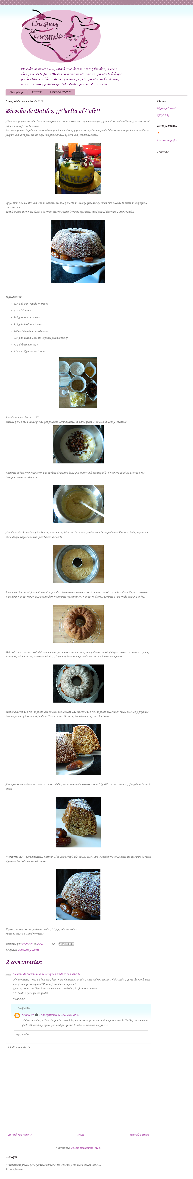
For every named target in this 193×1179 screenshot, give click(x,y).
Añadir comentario (18, 1047)
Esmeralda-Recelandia (26, 974)
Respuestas (24, 1008)
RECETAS (37, 92)
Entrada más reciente (19, 1135)
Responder (19, 998)
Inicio (80, 1135)
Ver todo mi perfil (166, 140)
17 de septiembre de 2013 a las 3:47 (60, 974)
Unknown (28, 1015)
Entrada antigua (139, 1135)
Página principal (16, 92)
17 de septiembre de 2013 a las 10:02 (59, 1015)
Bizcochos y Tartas (28, 950)
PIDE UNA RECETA (60, 92)
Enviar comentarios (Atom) (86, 1148)
